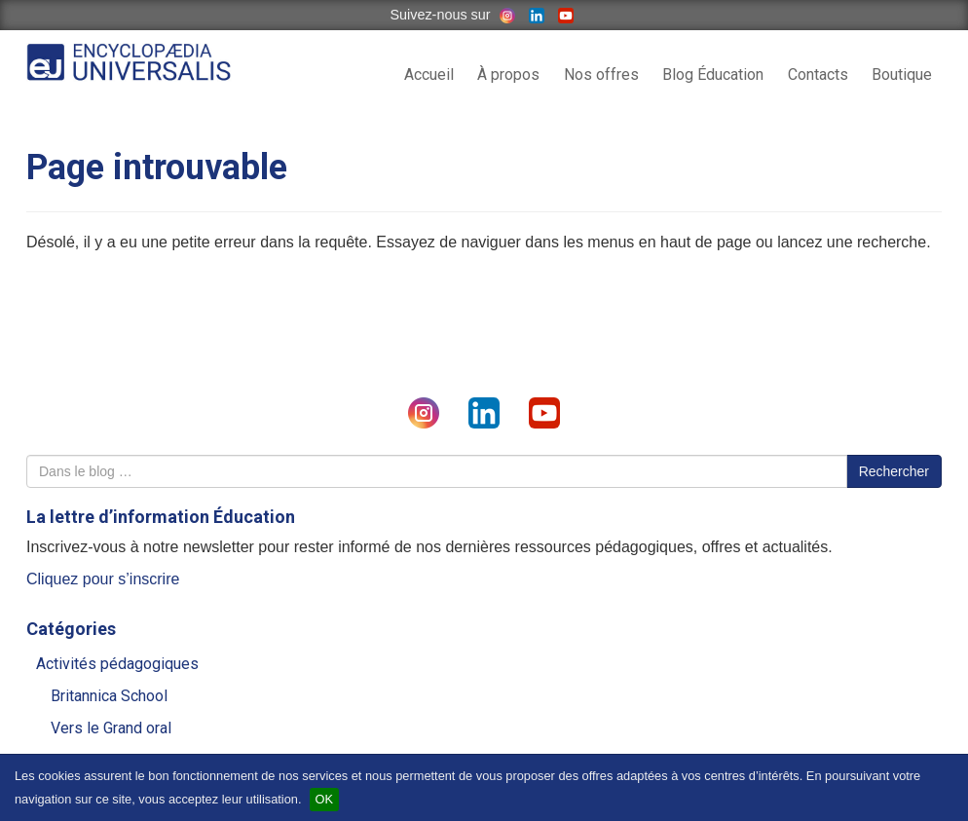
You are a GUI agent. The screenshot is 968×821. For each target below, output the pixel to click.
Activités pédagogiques (117, 663)
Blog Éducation (712, 74)
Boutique (902, 74)
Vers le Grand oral (111, 728)
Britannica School (109, 696)
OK (325, 799)
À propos (508, 74)
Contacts (818, 74)
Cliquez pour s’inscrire (102, 579)
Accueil (429, 74)
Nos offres (601, 74)
